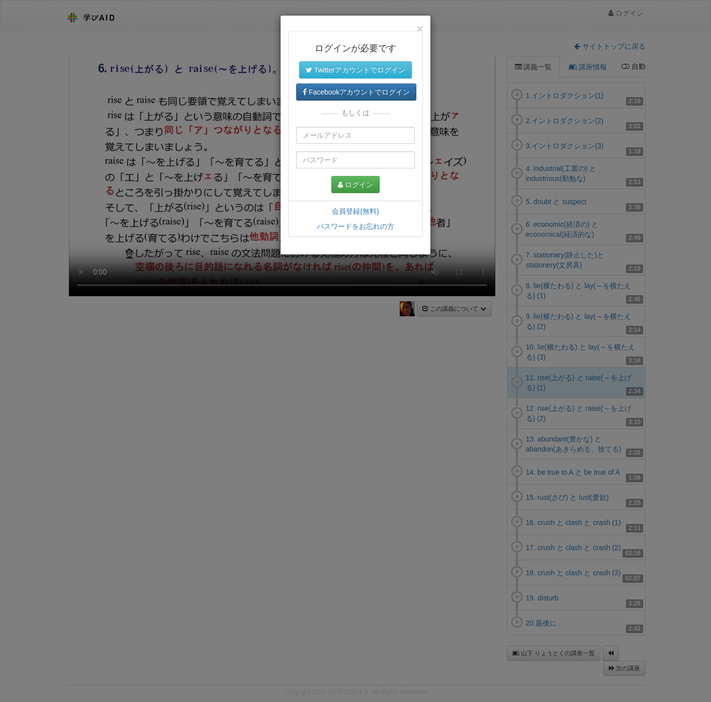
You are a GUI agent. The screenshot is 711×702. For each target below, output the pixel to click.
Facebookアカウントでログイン (356, 92)
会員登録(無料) (355, 211)
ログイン (355, 185)
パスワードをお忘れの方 (355, 226)
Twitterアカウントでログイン (355, 70)
